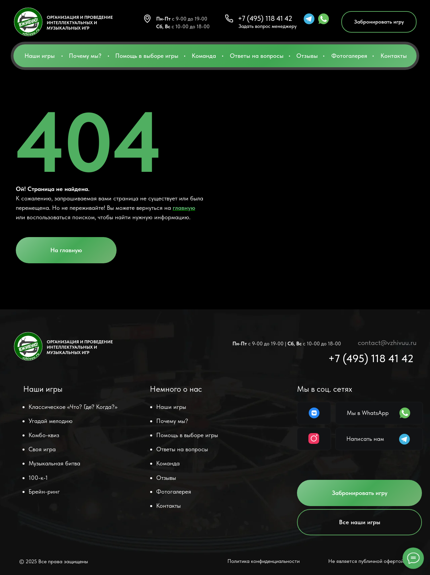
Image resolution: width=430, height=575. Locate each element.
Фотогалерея (349, 55)
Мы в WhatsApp (368, 412)
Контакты (394, 55)
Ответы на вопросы (257, 55)
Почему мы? (85, 55)
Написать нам (365, 438)
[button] (379, 22)
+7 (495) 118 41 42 (265, 18)
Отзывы (307, 55)
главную (184, 207)
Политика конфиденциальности (263, 561)
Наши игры (40, 55)
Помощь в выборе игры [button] (146, 55)
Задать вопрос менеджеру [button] (268, 26)
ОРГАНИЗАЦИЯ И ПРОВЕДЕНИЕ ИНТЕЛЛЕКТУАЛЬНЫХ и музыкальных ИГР (80, 23)
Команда (204, 55)
